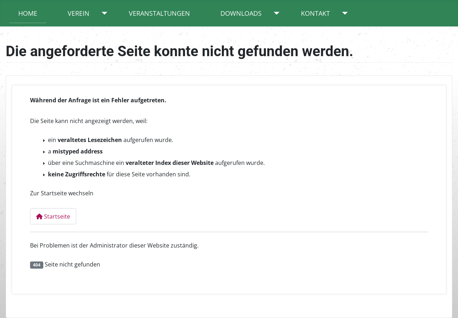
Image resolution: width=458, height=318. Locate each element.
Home (27, 13)
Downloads (241, 13)
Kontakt (315, 13)
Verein (78, 13)
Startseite (53, 216)
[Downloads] (275, 13)
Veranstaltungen (159, 13)
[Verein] (102, 13)
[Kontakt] (343, 13)
